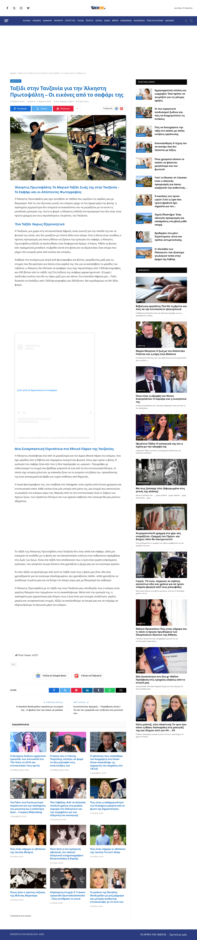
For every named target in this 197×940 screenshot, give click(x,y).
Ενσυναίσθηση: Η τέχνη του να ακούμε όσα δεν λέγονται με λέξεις (171, 146)
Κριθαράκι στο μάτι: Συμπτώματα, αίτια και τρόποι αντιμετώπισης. (168, 236)
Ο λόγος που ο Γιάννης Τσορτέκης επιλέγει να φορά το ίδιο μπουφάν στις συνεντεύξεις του (66, 761)
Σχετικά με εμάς (178, 934)
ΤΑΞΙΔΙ (81, 20)
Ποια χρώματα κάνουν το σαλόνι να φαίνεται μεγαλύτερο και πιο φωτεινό (169, 164)
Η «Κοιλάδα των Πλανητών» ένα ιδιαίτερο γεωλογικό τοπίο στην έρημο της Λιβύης (169, 254)
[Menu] (6, 20)
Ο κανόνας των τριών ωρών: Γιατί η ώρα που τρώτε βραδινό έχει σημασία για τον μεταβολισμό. (168, 201)
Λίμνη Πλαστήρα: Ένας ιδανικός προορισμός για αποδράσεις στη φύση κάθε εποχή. (171, 219)
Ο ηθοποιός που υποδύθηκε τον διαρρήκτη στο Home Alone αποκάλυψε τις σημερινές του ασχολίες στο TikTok (106, 762)
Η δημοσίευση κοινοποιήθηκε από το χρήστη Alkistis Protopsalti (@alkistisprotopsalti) (56, 438)
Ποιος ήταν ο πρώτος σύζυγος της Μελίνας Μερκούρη (27, 894)
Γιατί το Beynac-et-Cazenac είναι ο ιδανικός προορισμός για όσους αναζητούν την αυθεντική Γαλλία (171, 183)
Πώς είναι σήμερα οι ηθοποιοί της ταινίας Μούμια (28, 851)
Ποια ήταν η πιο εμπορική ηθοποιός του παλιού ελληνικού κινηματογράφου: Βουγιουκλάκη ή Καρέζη (67, 854)
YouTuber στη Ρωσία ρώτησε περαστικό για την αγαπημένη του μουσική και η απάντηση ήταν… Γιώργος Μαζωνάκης (28, 807)
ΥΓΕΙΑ (139, 98)
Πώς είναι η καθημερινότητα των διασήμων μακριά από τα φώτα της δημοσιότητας (107, 805)
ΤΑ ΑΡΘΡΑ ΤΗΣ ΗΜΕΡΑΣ (153, 934)
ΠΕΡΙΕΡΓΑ (58, 20)
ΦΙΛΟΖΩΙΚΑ (139, 20)
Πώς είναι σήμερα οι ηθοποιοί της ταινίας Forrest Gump (107, 851)
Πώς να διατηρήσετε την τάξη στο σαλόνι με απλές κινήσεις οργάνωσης (170, 131)
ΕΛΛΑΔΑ (27, 20)
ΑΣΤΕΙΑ (98, 20)
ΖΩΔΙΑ (107, 20)
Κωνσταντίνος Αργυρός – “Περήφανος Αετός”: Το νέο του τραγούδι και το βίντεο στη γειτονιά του (98, 709)
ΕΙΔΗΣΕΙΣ (169, 20)
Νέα (13, 664)
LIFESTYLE (70, 20)
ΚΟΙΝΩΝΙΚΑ (126, 20)
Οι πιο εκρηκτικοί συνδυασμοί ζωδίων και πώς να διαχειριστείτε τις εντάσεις (170, 113)
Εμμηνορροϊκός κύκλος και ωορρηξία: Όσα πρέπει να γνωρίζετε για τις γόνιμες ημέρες (171, 95)
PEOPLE (89, 20)
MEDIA (115, 20)
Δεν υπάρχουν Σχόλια (64, 101)
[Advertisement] (98, 48)
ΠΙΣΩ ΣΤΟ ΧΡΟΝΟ (155, 20)
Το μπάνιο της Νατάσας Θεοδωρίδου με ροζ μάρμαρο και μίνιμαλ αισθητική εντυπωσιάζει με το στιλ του (107, 897)
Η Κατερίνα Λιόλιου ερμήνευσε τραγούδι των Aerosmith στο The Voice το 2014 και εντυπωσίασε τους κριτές (28, 761)
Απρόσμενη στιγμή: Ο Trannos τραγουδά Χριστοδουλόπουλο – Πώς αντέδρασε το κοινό (67, 895)
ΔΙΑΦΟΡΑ (47, 20)
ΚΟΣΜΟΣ (37, 20)
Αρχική (13, 73)
